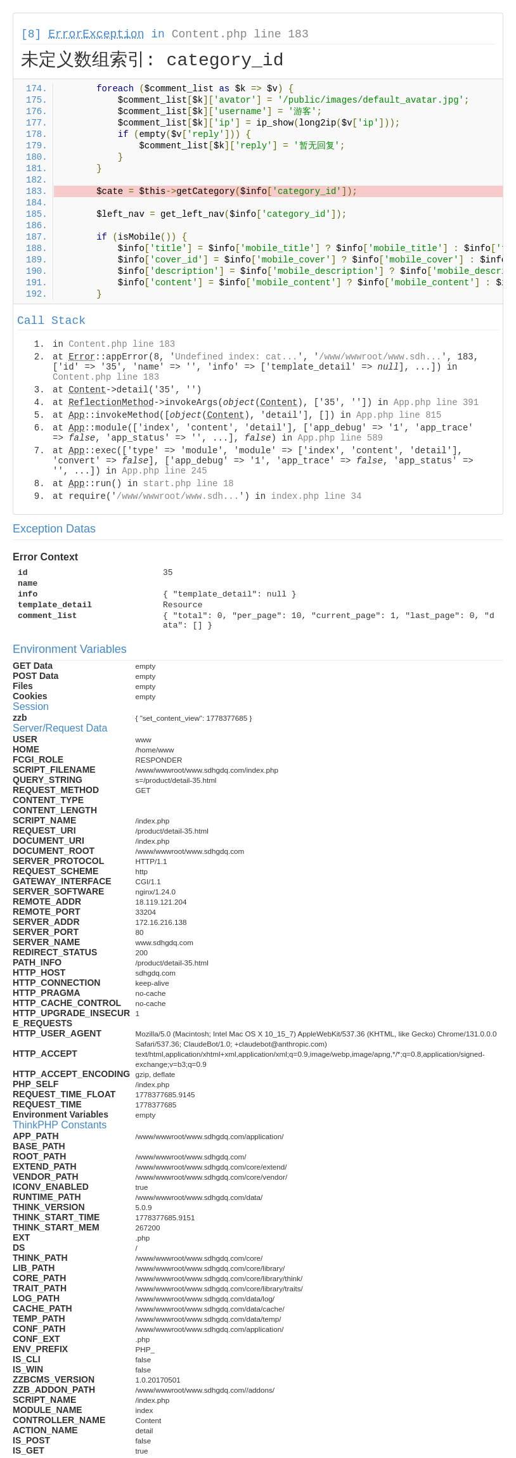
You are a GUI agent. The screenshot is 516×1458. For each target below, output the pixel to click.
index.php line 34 (316, 496)
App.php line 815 (398, 415)
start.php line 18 (188, 484)
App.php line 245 (164, 471)
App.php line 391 (436, 402)
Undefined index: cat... (236, 357)
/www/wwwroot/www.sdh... (380, 357)
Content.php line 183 (240, 34)
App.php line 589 (340, 438)
